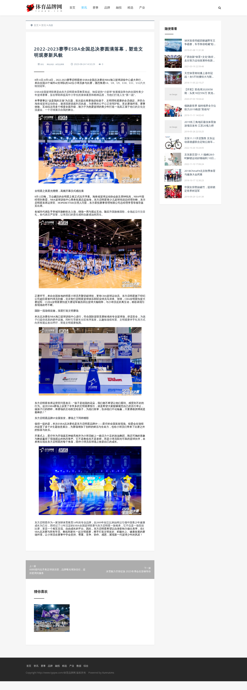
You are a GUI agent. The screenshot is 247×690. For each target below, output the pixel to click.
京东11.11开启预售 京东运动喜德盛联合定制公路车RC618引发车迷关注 (199, 141)
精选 (130, 7)
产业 (142, 7)
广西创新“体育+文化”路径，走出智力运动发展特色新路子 (200, 60)
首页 (72, 7)
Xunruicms (108, 681)
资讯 (84, 7)
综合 (88, 674)
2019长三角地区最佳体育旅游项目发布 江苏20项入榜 (200, 123)
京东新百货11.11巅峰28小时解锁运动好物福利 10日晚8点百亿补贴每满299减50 (199, 160)
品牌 (107, 7)
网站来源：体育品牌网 (59, 64)
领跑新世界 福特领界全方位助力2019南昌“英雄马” (200, 107)
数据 (80, 674)
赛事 (95, 7)
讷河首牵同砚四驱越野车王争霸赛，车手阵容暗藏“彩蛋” (199, 44)
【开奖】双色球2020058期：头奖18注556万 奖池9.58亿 (198, 93)
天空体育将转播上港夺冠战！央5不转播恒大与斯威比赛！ (199, 76)
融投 (119, 7)
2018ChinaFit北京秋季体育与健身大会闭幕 (199, 172)
